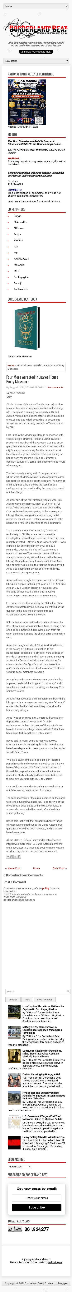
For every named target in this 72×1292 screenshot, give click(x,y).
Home (10, 365)
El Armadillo (20, 222)
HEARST (18, 240)
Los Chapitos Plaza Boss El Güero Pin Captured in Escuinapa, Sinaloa (43, 1008)
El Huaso (19, 228)
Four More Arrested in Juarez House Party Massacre (32, 379)
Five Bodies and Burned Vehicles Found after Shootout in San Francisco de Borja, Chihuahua (43, 1095)
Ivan (16, 252)
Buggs (17, 216)
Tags (27, 999)
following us (55, 1262)
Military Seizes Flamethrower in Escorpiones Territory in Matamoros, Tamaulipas (42, 1030)
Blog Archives (44, 999)
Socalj (17, 283)
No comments (55, 387)
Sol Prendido (21, 289)
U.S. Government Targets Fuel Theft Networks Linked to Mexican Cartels (42, 1118)
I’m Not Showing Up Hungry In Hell (41, 1074)
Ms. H (17, 271)
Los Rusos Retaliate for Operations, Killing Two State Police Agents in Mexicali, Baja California (42, 1053)
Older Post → (60, 868)
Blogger (62, 1283)
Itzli (16, 246)
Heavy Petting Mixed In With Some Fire (43, 1137)
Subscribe (36, 1207)
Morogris (19, 264)
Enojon (18, 234)
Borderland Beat (34, 1283)
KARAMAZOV (21, 258)
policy (17, 201)
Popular (13, 999)
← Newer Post (12, 868)
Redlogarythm (21, 277)
